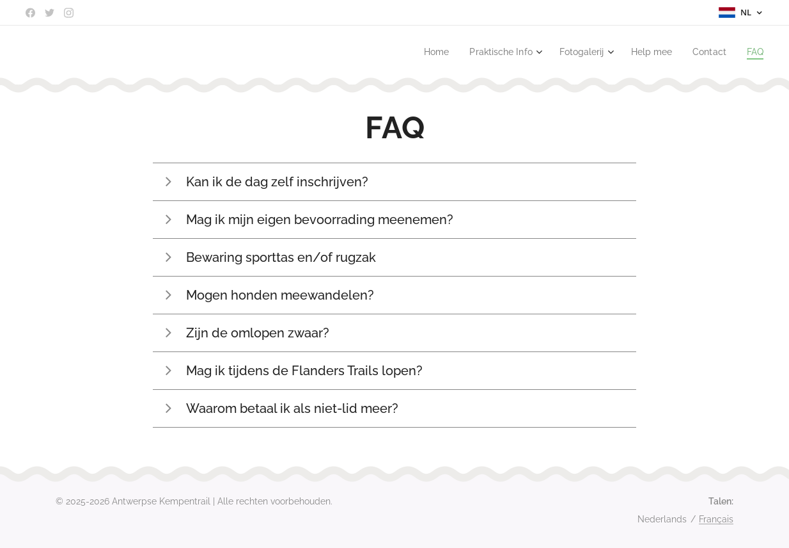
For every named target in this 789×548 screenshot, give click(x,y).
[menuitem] (422, 52)
